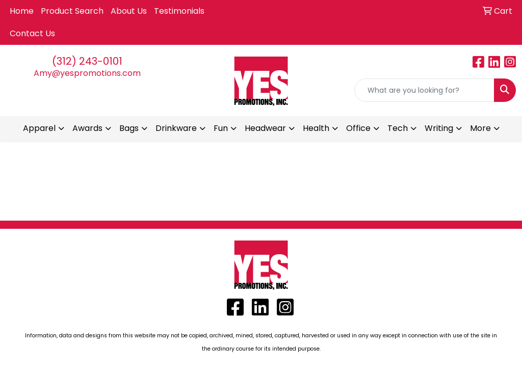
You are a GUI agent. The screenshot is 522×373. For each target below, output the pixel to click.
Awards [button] (87, 128)
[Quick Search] (424, 90)
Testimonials (179, 11)
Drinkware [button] (176, 128)
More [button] (480, 128)
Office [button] (358, 128)
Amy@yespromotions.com (87, 73)
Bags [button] (129, 128)
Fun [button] (221, 128)
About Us (129, 11)
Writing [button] (439, 128)
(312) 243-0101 (87, 61)
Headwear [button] (265, 128)
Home (22, 11)
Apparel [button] (39, 128)
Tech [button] (397, 128)
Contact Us (32, 33)
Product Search (72, 11)
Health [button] (316, 128)
